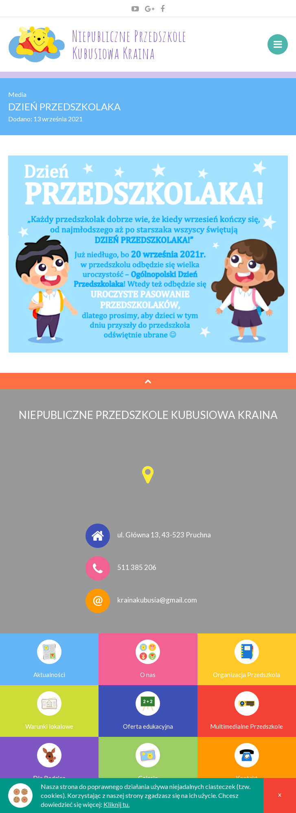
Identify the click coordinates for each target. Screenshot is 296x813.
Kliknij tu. (116, 804)
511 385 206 (136, 567)
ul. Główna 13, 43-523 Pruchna (164, 534)
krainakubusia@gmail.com (157, 600)
